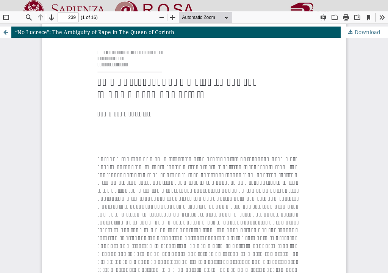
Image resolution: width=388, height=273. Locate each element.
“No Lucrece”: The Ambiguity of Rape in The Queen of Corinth (94, 32)
